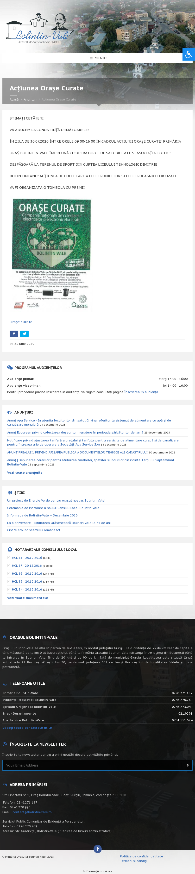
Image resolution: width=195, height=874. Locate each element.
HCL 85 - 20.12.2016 (27, 581)
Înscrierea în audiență (141, 392)
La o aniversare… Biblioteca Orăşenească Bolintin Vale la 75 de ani (59, 523)
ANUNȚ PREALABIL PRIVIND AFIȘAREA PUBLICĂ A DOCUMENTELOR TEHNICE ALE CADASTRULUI (77, 452)
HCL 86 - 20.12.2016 (27, 574)
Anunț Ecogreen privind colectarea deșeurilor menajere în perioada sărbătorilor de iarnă (75, 432)
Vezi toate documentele (27, 598)
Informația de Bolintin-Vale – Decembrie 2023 (42, 515)
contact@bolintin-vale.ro (32, 812)
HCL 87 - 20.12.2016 (27, 566)
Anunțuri (30, 99)
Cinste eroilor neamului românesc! (33, 530)
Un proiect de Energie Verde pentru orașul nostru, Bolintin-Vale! (56, 500)
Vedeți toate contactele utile (27, 728)
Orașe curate (21, 322)
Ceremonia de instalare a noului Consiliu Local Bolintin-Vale (53, 508)
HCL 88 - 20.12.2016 (27, 558)
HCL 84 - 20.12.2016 (27, 589)
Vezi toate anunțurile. (25, 473)
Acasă (14, 99)
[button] (188, 54)
